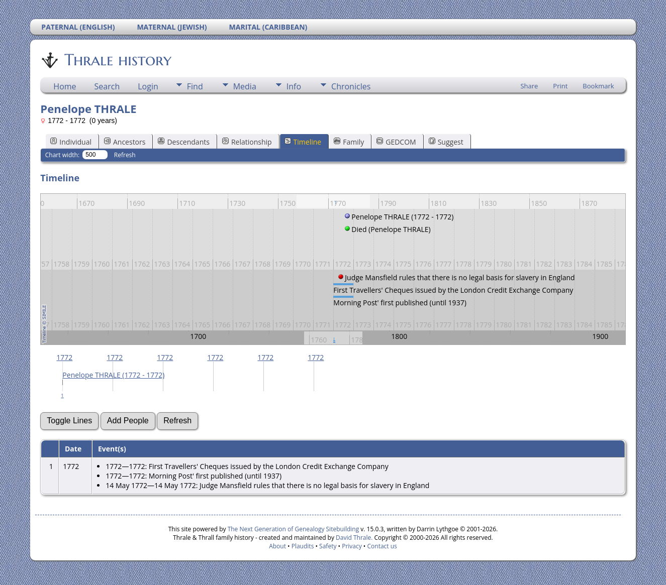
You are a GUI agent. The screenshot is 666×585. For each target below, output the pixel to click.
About (277, 546)
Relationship (247, 142)
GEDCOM (396, 142)
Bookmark (598, 85)
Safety (327, 546)
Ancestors (124, 142)
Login (148, 86)
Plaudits (303, 546)
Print (560, 85)
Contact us (382, 546)
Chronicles (350, 86)
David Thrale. (353, 537)
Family (349, 142)
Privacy (352, 546)
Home (64, 86)
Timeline (303, 142)
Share (529, 85)
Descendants (183, 142)
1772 (64, 357)
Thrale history (117, 60)
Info (294, 86)
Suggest (446, 142)
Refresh (125, 155)
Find (195, 86)
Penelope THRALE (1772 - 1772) (113, 375)
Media (244, 86)
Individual (70, 142)
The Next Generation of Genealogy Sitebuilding (293, 529)
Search (107, 86)
